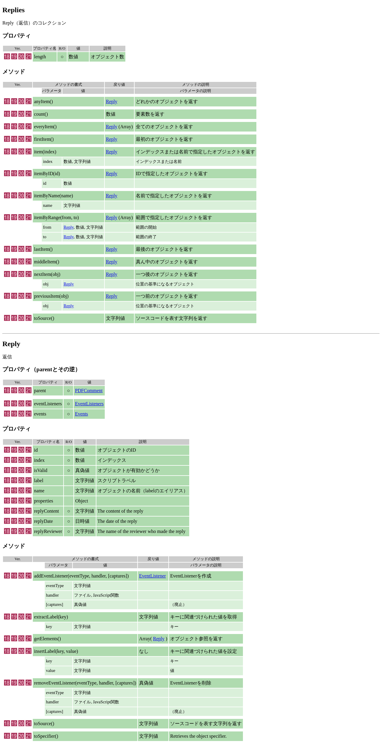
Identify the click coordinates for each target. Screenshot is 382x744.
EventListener (152, 575)
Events (81, 413)
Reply (111, 101)
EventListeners (89, 403)
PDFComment (88, 390)
